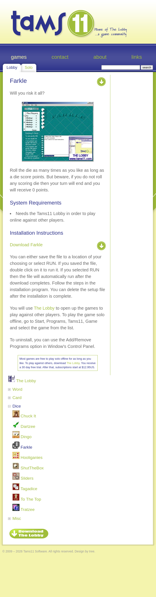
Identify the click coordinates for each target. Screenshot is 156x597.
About (99, 57)
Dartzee (23, 426)
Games (19, 57)
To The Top (26, 499)
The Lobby (44, 308)
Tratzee (23, 509)
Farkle (22, 447)
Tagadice (24, 488)
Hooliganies (27, 457)
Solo (29, 67)
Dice (16, 406)
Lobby (12, 67)
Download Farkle (26, 244)
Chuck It (24, 416)
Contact (60, 57)
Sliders (22, 478)
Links (137, 57)
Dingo (21, 436)
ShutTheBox (28, 468)
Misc (16, 518)
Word (17, 389)
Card (17, 397)
